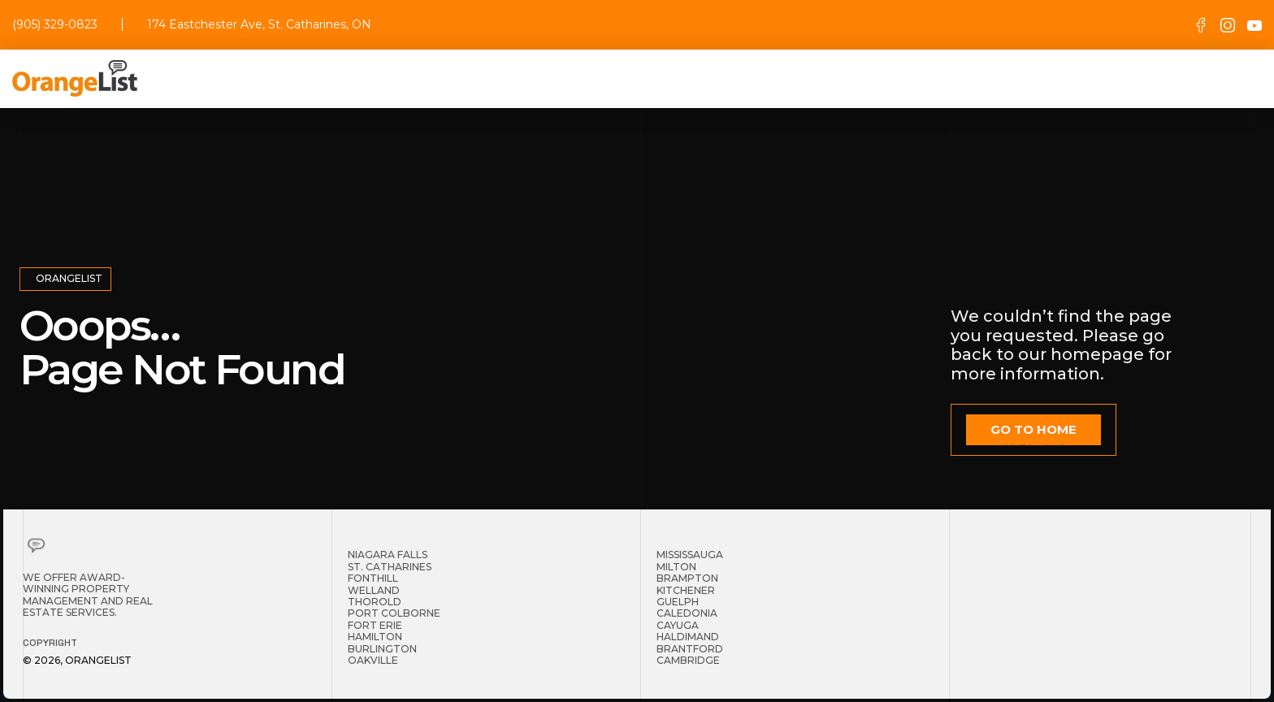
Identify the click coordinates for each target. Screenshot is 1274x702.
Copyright (50, 642)
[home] (74, 78)
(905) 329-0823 (55, 24)
